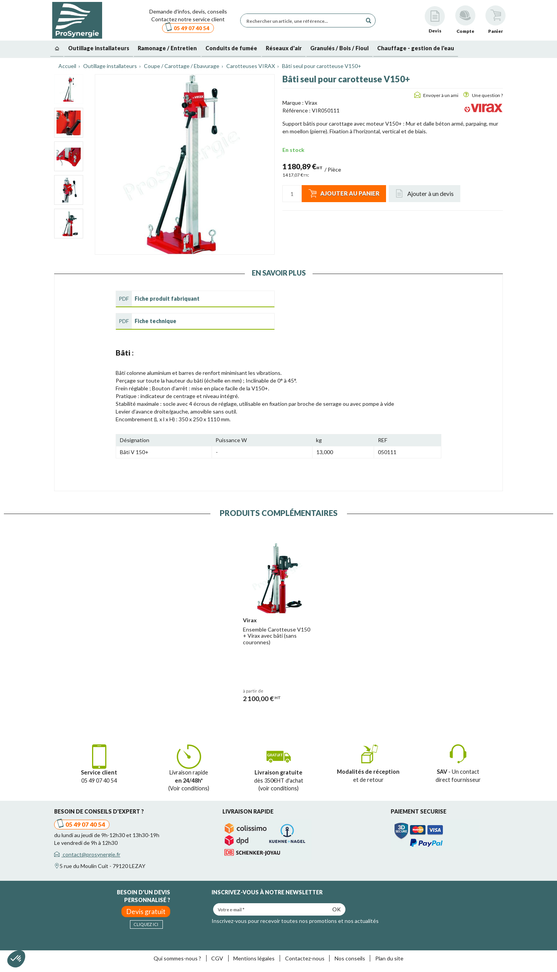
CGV (217, 958)
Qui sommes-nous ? (177, 958)
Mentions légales (254, 958)
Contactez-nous (305, 958)
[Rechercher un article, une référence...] (303, 20)
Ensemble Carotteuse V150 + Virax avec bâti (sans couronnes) (276, 636)
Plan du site (389, 958)
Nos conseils (350, 958)
